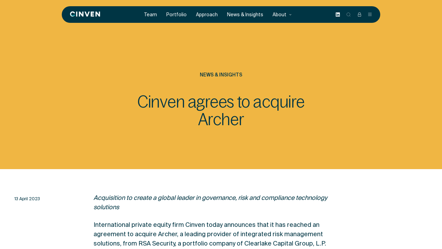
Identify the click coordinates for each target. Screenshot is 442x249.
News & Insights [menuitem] (245, 15)
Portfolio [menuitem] (176, 15)
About (282, 15)
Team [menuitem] (150, 15)
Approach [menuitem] (207, 15)
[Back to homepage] (85, 14)
